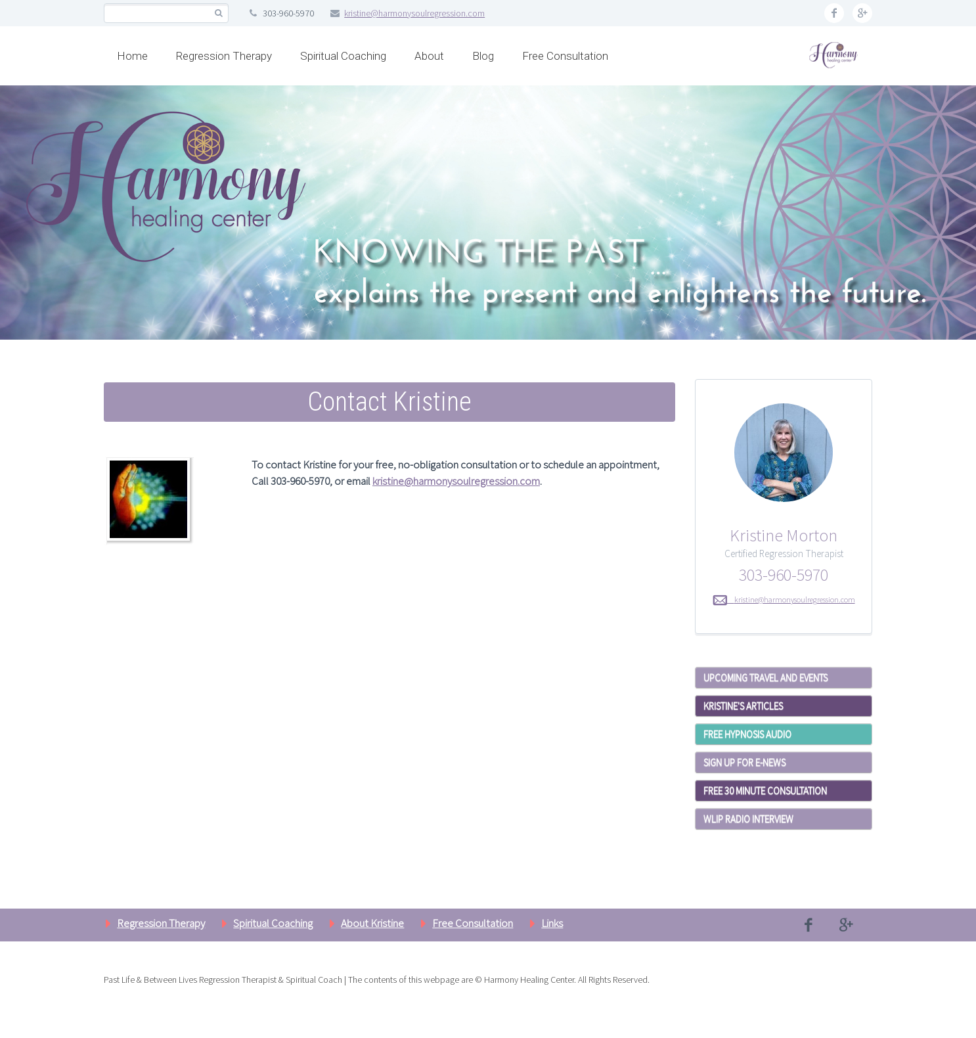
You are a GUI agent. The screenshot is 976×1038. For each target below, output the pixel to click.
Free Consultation (565, 55)
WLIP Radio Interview (748, 819)
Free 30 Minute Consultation (765, 790)
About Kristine (372, 923)
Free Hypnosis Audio (747, 734)
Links (552, 923)
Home (132, 55)
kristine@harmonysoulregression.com (414, 13)
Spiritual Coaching (343, 55)
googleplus (862, 13)
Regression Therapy (224, 55)
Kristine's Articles (743, 706)
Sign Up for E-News (744, 762)
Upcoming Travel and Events (765, 677)
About (429, 55)
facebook (834, 13)
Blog (483, 55)
